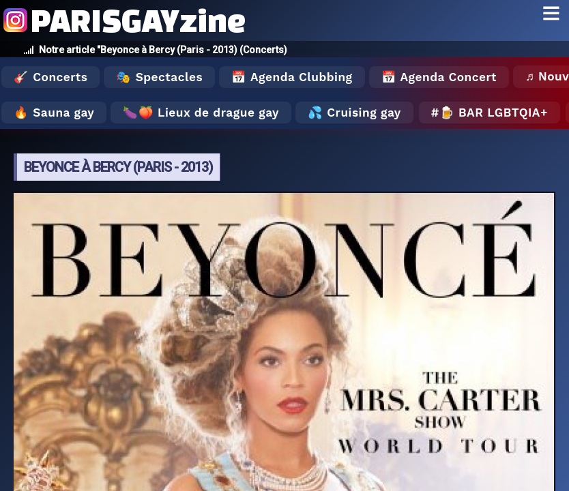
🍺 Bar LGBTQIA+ (493, 112)
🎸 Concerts (50, 77)
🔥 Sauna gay (54, 112)
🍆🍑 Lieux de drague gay (201, 112)
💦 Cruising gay (354, 112)
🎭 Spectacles (159, 77)
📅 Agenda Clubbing (291, 77)
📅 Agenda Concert (439, 77)
